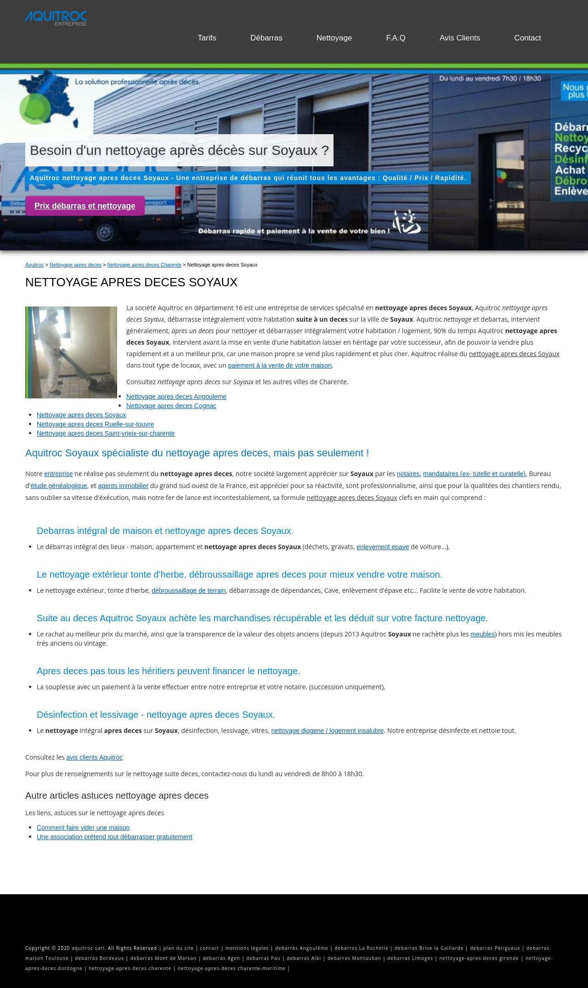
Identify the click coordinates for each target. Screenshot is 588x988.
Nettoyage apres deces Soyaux (81, 415)
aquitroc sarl (88, 948)
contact (209, 948)
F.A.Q (396, 38)
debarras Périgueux (495, 948)
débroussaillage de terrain (189, 590)
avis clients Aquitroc (94, 757)
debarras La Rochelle (361, 948)
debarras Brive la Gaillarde (429, 948)
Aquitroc (34, 264)
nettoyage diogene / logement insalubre (327, 730)
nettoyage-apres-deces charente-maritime (232, 968)
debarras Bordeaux (99, 958)
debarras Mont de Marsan (163, 958)
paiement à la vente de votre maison (280, 365)
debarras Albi (304, 958)
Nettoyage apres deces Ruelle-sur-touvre (95, 424)
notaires (408, 473)
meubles (482, 634)
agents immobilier (123, 485)
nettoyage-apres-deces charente (130, 968)
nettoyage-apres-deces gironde (479, 958)
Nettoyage (334, 38)
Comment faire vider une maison (83, 827)
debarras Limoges (410, 958)
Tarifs (207, 38)
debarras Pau (263, 958)
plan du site (179, 948)
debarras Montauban (354, 958)
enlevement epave (382, 547)
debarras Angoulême (301, 948)
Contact (527, 38)
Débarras (266, 38)
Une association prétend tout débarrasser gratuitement (114, 836)
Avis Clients (460, 38)
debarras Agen (221, 958)
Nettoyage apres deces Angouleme (176, 396)
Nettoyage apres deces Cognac (171, 405)
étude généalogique (59, 485)
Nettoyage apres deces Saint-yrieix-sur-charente (106, 433)
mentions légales (247, 948)
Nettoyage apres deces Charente (144, 264)
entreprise (58, 473)
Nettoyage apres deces (76, 264)
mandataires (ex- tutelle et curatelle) (474, 473)
